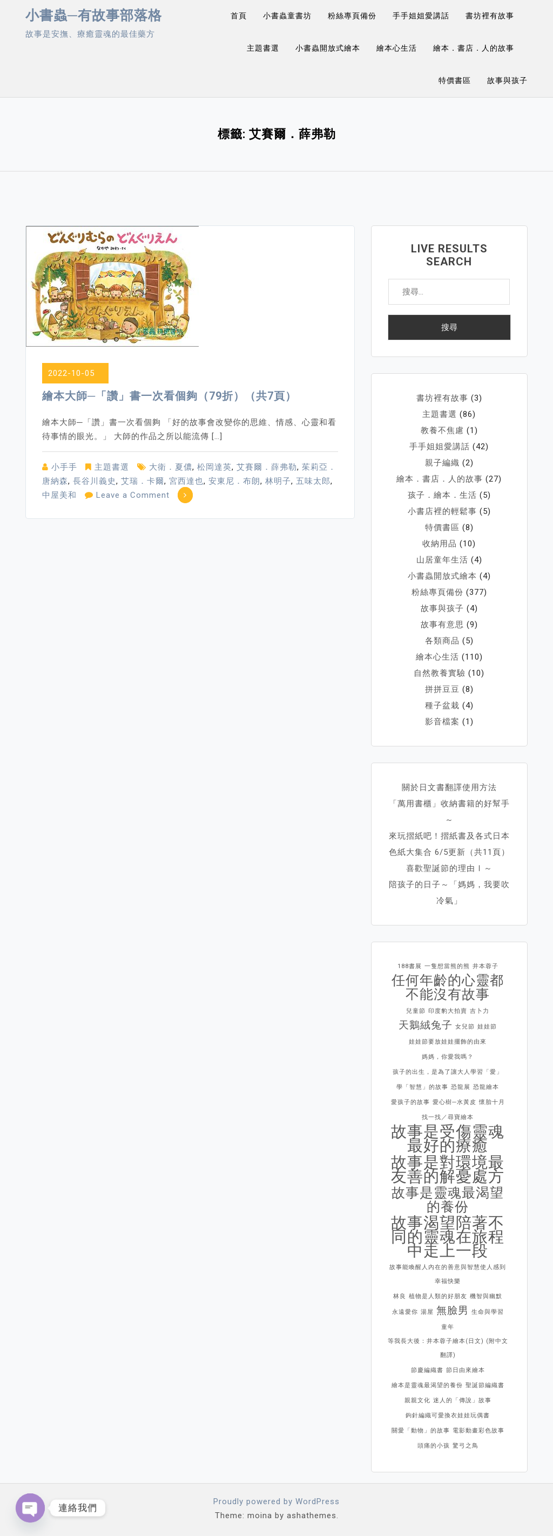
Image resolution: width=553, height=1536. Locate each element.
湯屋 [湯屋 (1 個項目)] (427, 1311)
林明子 (278, 481)
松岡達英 (214, 467)
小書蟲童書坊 (287, 15)
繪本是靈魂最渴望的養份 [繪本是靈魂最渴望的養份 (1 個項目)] (427, 1385)
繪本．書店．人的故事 (473, 48)
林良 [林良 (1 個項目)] (399, 1296)
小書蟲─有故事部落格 (93, 15)
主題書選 (263, 48)
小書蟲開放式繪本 (327, 48)
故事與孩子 (507, 80)
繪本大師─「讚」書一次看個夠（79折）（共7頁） (169, 395)
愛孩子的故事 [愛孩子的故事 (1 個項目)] (410, 1102)
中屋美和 (59, 495)
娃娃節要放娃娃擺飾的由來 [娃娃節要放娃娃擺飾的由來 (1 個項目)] (448, 1041)
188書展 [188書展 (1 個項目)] (409, 966)
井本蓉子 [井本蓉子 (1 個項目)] (485, 966)
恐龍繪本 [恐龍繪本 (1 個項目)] (486, 1087)
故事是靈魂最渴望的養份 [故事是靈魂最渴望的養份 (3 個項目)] (448, 1200)
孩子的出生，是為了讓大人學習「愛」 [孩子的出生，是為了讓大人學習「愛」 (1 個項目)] (448, 1071)
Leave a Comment (133, 495)
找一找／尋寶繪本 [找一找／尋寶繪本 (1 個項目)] (448, 1117)
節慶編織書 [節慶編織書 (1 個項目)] (427, 1370)
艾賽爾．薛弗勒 (267, 467)
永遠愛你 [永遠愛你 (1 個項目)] (405, 1311)
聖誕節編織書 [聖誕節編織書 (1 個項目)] (485, 1385)
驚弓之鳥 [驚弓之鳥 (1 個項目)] (465, 1445)
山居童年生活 (442, 560)
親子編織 (442, 463)
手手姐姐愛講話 (421, 15)
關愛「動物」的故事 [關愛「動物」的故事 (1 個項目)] (421, 1430)
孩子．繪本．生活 (442, 495)
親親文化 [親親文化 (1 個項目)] (417, 1400)
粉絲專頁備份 (352, 15)
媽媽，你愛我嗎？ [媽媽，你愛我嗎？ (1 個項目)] (448, 1056)
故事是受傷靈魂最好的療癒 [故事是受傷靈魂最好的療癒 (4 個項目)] (447, 1138)
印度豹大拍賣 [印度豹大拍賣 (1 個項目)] (447, 1010)
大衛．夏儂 (170, 467)
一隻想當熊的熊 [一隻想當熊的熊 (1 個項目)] (447, 966)
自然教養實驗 (440, 673)
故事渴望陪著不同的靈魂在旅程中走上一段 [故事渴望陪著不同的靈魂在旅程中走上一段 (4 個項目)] (447, 1237)
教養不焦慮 (442, 430)
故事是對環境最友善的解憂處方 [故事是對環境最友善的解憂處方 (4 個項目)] (447, 1169)
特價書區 (455, 80)
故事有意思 (442, 624)
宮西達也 (186, 481)
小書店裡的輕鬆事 (442, 511)
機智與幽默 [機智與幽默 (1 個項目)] (486, 1296)
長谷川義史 (94, 481)
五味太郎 (313, 481)
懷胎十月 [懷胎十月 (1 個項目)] (492, 1102)
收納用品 (439, 543)
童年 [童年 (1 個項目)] (447, 1327)
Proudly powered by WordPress (276, 1501)
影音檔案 (442, 721)
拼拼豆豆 (442, 689)
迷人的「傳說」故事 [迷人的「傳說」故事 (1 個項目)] (462, 1400)
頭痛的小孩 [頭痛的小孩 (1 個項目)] (433, 1445)
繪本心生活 (396, 48)
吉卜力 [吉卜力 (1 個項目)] (479, 1010)
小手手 (64, 467)
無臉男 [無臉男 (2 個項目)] (452, 1310)
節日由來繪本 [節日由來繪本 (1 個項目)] (465, 1370)
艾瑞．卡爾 (142, 481)
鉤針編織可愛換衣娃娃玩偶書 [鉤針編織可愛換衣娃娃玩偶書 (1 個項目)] (448, 1415)
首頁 (239, 15)
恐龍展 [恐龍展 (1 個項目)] (460, 1087)
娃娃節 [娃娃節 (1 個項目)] (487, 1026)
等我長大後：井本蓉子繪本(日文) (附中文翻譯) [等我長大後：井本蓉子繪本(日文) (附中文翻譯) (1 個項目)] (448, 1348)
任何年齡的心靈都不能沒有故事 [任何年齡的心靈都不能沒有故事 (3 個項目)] (448, 987)
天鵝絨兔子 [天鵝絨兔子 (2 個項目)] (426, 1025)
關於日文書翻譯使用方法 (449, 787)
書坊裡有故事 (490, 15)
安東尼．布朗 (234, 481)
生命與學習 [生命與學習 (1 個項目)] (487, 1311)
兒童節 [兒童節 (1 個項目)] (416, 1010)
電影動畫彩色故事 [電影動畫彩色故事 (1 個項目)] (478, 1430)
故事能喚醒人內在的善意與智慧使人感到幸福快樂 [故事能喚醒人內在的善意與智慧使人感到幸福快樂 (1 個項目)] (447, 1274)
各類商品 (442, 641)
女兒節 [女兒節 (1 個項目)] (465, 1026)
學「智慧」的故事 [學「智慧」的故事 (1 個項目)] (422, 1087)
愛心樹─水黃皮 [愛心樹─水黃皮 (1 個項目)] (454, 1102)
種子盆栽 (442, 705)
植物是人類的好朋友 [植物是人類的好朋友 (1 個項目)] (438, 1296)
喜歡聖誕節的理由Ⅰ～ (449, 868)
